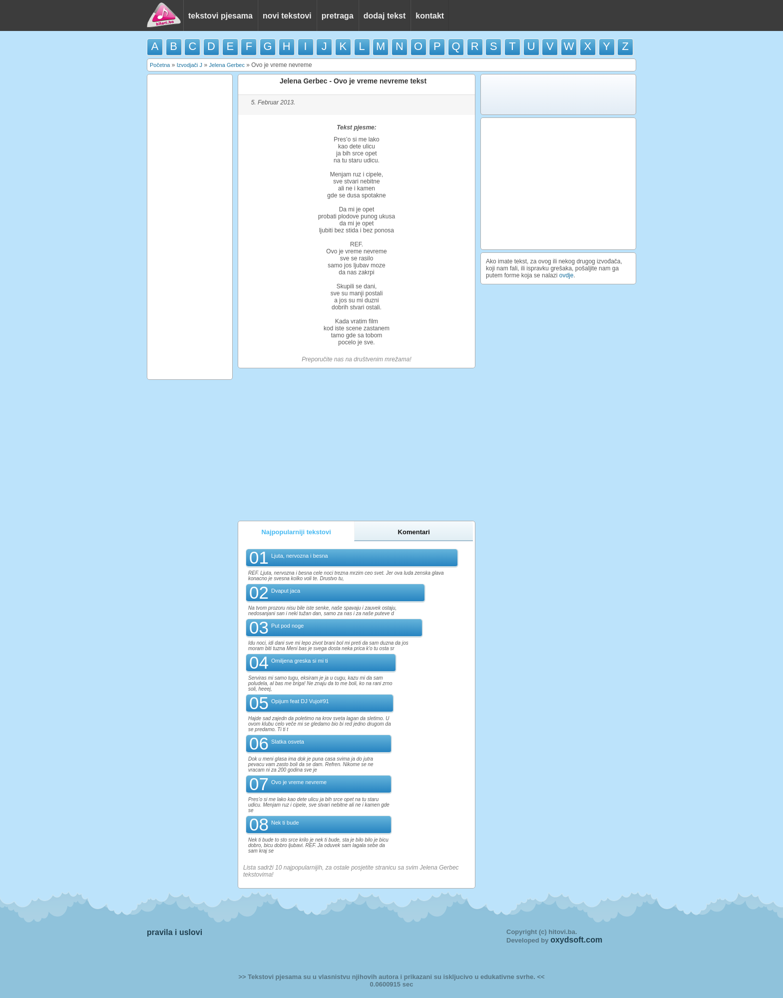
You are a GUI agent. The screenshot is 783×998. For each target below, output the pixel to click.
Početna (160, 65)
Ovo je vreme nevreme (299, 782)
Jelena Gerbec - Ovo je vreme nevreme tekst (353, 81)
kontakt (429, 15)
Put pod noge (287, 626)
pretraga (338, 15)
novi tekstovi (287, 15)
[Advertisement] (190, 227)
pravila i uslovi (174, 932)
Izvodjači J (189, 65)
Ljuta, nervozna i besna (299, 556)
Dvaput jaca (285, 591)
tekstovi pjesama (220, 15)
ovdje (566, 275)
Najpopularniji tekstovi (296, 532)
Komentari (414, 532)
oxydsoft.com (576, 940)
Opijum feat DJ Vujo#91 (300, 701)
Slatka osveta (287, 742)
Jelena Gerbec (227, 65)
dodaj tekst (384, 15)
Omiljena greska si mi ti (299, 661)
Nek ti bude (285, 823)
